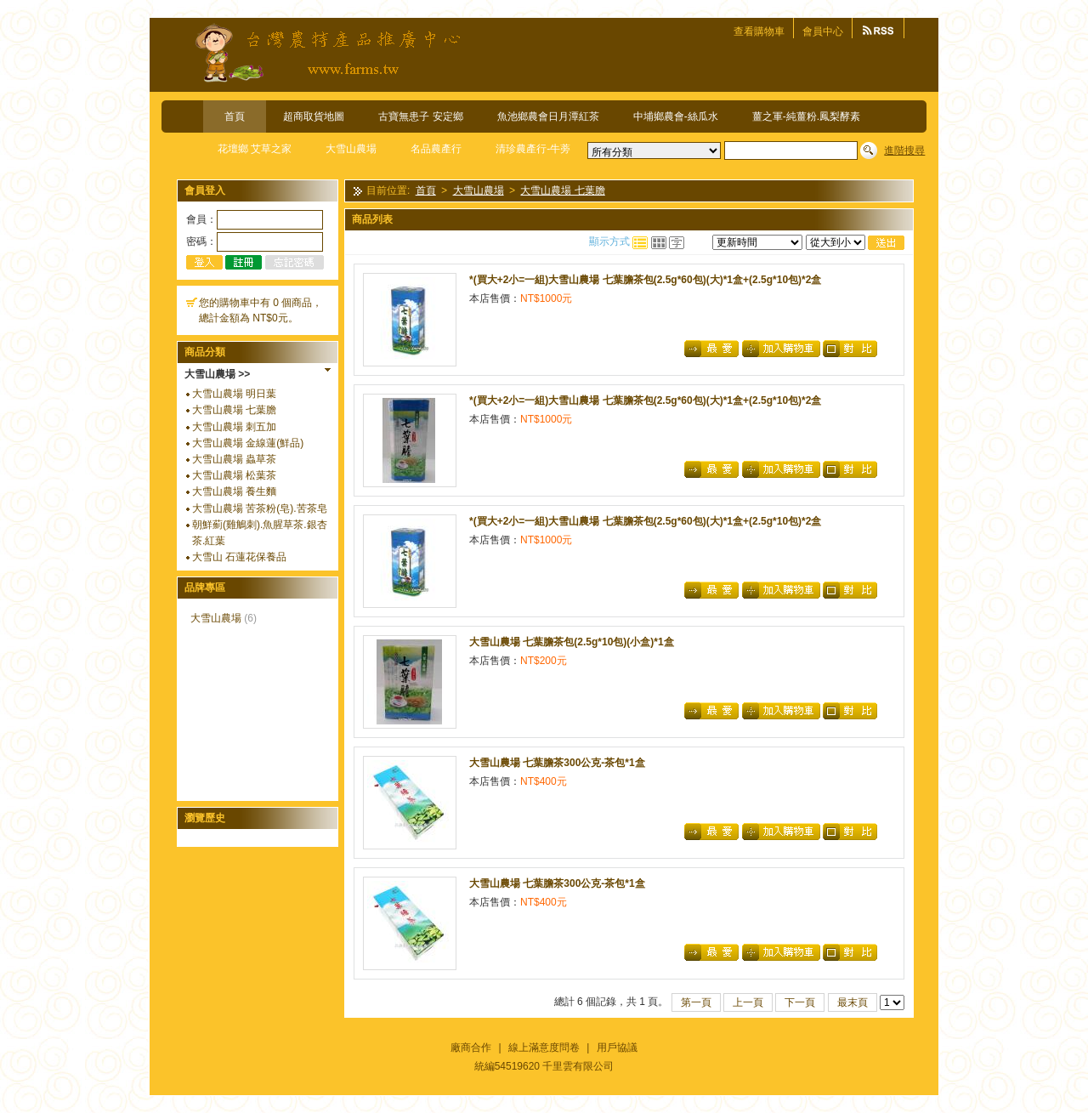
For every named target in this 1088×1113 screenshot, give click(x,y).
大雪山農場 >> (217, 374)
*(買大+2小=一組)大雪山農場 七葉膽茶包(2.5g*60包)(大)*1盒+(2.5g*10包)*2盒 (645, 280)
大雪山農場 (351, 149)
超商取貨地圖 (313, 116)
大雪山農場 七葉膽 (234, 410)
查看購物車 (759, 31)
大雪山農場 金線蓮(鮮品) (247, 443)
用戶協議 (617, 1047)
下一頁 (800, 1002)
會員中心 (822, 31)
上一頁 (748, 1002)
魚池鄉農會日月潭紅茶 (548, 116)
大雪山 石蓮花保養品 (239, 557)
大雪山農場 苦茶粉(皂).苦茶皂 (259, 508)
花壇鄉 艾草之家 (255, 149)
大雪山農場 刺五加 (234, 427)
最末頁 (852, 1002)
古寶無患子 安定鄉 (420, 116)
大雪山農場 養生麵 (234, 491)
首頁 (234, 116)
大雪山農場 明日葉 (234, 394)
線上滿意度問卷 (544, 1047)
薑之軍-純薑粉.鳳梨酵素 (806, 116)
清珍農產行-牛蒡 (533, 149)
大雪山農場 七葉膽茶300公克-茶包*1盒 (557, 763)
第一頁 (696, 1002)
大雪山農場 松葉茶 (234, 475)
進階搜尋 (904, 150)
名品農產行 (436, 149)
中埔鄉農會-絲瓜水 (675, 116)
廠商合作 (470, 1047)
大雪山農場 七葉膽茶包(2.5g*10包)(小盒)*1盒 (571, 642)
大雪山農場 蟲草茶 (234, 459)
